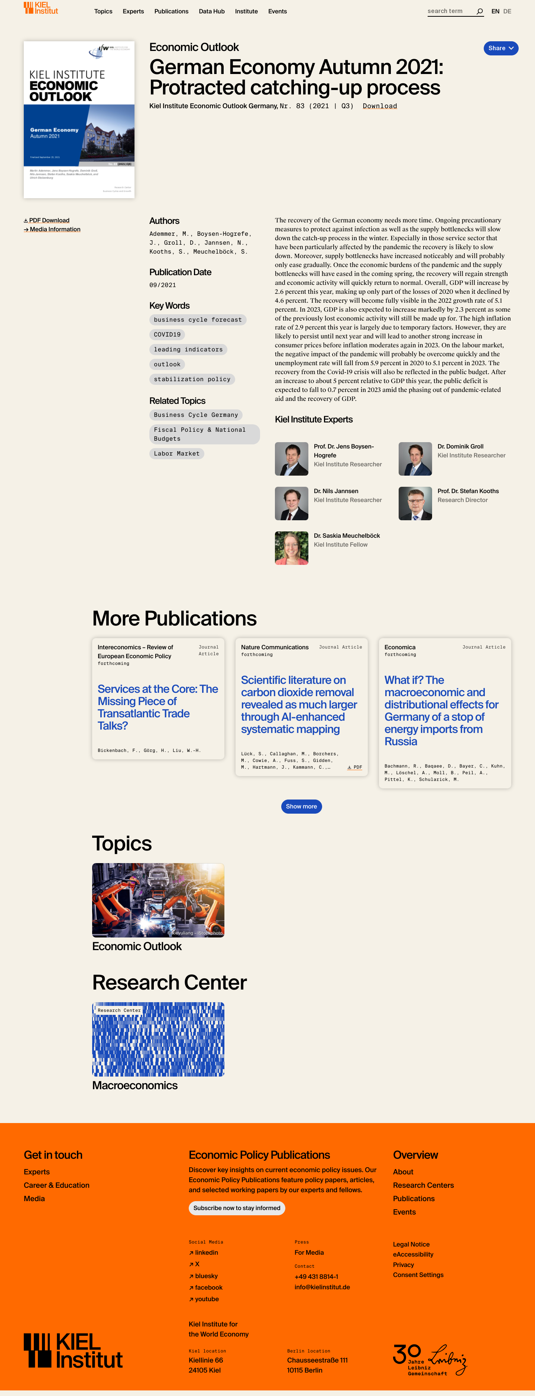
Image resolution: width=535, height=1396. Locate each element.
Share (497, 54)
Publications (418, 1204)
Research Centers (430, 1191)
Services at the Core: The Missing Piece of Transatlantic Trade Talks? (158, 714)
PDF (354, 773)
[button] (103, 19)
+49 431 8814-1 (318, 1282)
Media (37, 1204)
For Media (310, 1258)
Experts (40, 1178)
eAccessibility (414, 1260)
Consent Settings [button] (420, 1280)
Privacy (404, 1270)
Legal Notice (412, 1250)
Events (407, 1218)
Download (380, 112)
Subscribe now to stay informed (237, 1214)
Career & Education (64, 1191)
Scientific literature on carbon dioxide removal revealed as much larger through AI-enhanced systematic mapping (299, 711)
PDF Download (46, 227)
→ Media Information (52, 235)
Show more (301, 813)
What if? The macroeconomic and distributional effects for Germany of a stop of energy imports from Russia (442, 717)
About (405, 1178)
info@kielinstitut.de (324, 1293)
